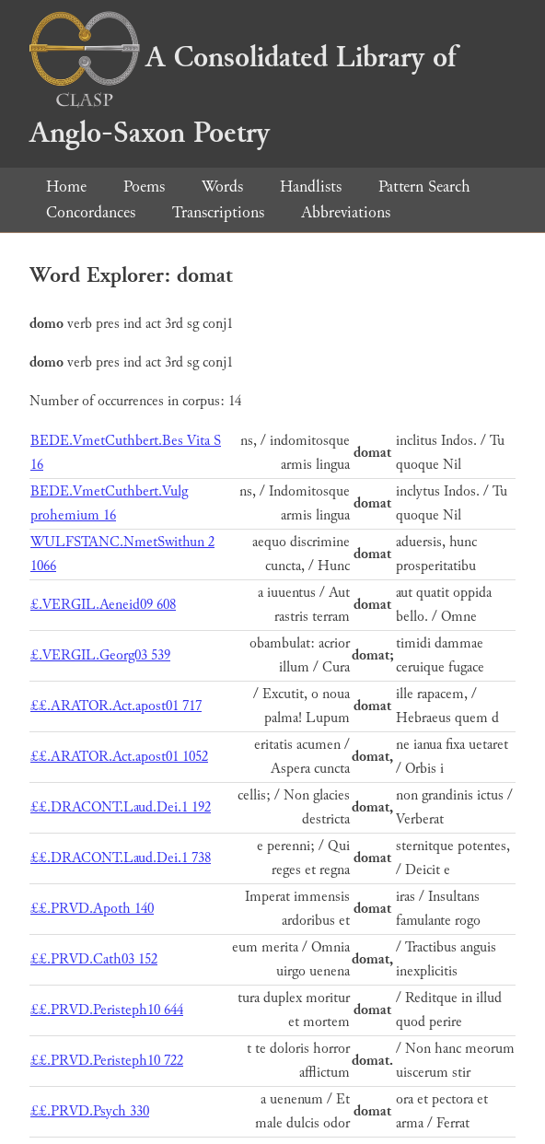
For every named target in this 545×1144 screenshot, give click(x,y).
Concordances (90, 212)
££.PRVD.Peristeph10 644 (106, 1010)
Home (66, 186)
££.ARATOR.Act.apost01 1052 (119, 756)
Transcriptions (218, 212)
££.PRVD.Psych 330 (89, 1111)
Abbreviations (345, 212)
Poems (144, 186)
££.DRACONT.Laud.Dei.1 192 (120, 807)
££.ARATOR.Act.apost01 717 (116, 706)
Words (222, 186)
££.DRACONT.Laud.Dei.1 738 (120, 858)
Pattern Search (424, 186)
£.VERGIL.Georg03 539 (100, 655)
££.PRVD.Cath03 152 (93, 959)
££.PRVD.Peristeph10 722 (106, 1060)
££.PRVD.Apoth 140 (92, 908)
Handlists (311, 186)
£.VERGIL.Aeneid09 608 (103, 604)
